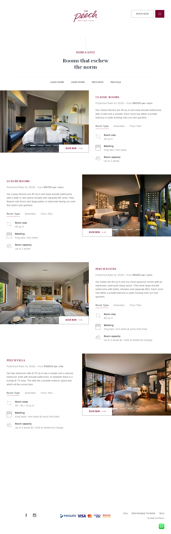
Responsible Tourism (143, 513)
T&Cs (161, 513)
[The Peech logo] (85, 16)
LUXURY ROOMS (78, 82)
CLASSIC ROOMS (57, 82)
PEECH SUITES (97, 82)
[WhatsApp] (161, 526)
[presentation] (22, 121)
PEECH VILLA (116, 82)
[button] (33, 145)
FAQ (125, 513)
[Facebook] (29, 517)
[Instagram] (37, 517)
